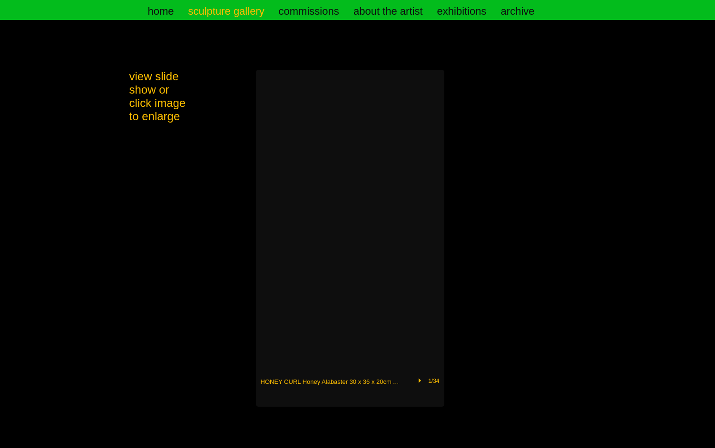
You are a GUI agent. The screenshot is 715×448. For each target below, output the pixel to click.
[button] (350, 238)
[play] (421, 380)
